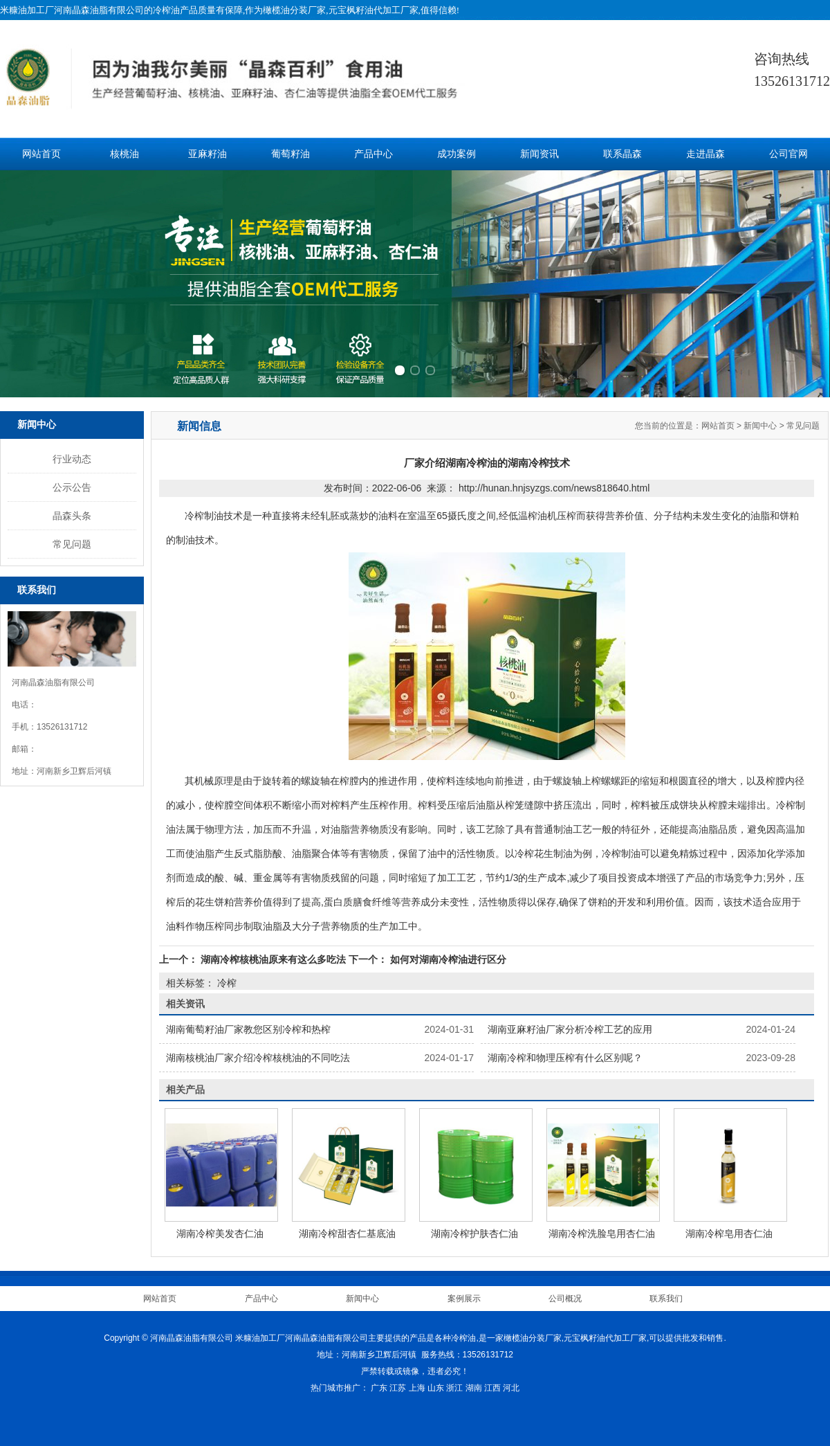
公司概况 (565, 1298)
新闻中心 (760, 426)
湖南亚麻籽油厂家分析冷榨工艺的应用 (570, 1029)
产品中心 (373, 154)
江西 (492, 1388)
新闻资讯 (539, 154)
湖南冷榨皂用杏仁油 (729, 1233)
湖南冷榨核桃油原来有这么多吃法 (273, 959)
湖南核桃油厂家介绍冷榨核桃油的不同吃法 (258, 1057)
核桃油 (124, 154)
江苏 (397, 1388)
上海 (417, 1388)
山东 (435, 1388)
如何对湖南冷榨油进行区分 (446, 959)
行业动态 (72, 458)
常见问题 (72, 544)
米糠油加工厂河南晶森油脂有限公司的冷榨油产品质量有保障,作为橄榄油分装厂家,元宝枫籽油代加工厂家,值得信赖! (229, 10)
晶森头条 (72, 515)
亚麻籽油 (207, 154)
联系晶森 (622, 154)
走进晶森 (705, 154)
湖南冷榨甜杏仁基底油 (347, 1233)
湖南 (473, 1388)
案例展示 (464, 1298)
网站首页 (41, 154)
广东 (379, 1388)
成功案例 (456, 154)
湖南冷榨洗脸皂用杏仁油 (601, 1233)
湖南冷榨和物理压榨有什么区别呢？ (565, 1057)
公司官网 (788, 154)
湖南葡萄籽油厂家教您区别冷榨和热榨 (248, 1029)
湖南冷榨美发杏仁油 (220, 1233)
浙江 (454, 1388)
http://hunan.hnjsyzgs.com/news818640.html (554, 488)
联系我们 (666, 1298)
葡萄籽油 (290, 154)
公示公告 (72, 487)
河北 (511, 1388)
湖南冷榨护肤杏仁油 (474, 1233)
